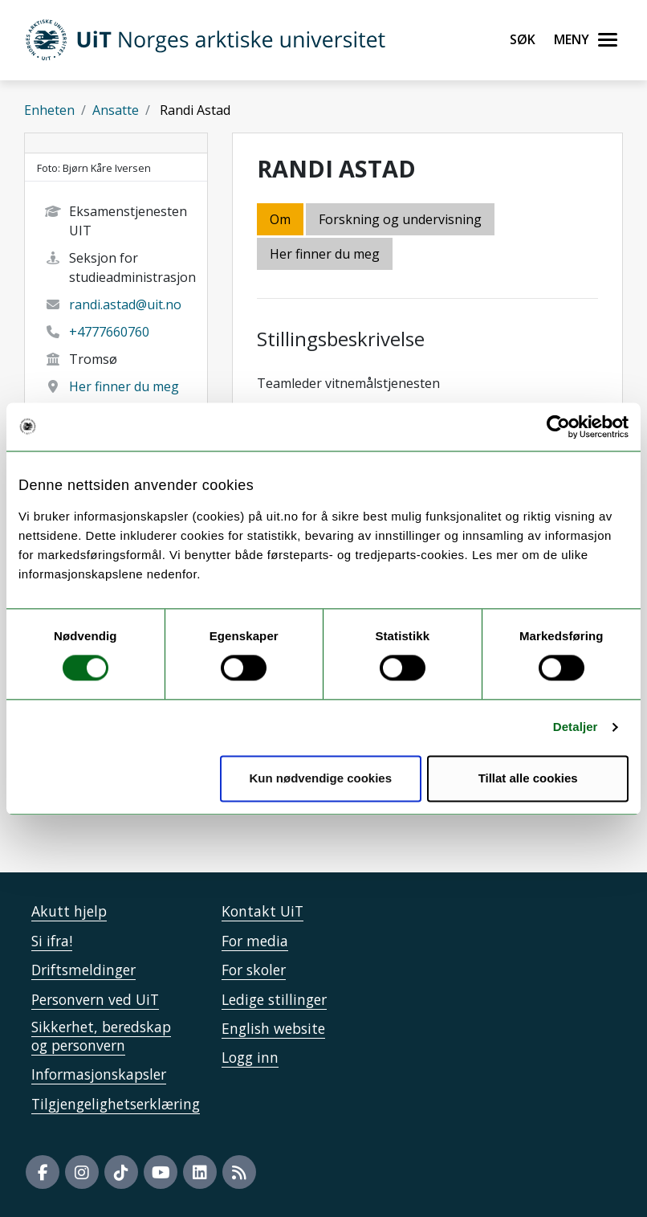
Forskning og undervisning (400, 219)
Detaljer (575, 727)
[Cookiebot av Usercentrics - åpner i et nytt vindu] (558, 427)
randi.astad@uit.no (125, 304)
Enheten (49, 110)
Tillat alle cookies (528, 778)
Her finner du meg (124, 386)
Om (280, 219)
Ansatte (115, 110)
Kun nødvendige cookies (321, 778)
